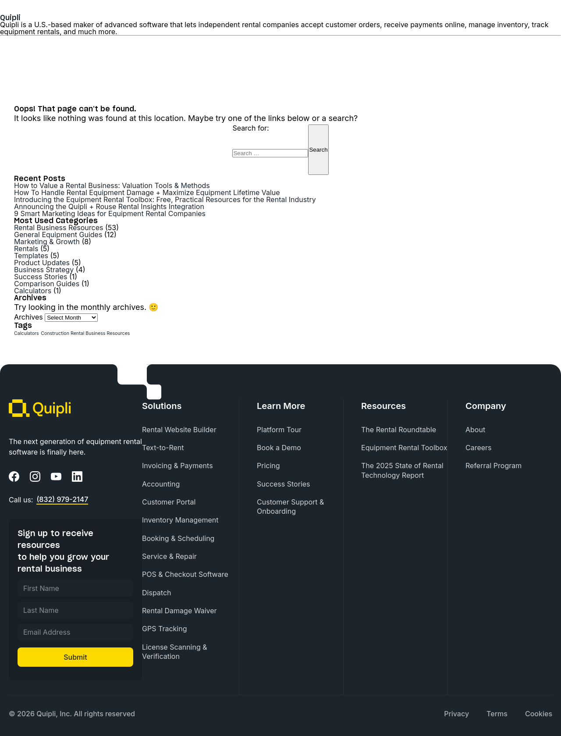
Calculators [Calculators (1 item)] (26, 333)
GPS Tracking (164, 628)
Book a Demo (279, 447)
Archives (28, 317)
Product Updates (42, 262)
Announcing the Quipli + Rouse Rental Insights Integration (109, 206)
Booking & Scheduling (178, 538)
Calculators (32, 290)
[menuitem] (190, 429)
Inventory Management (180, 520)
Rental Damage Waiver (179, 610)
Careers (478, 447)
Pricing (268, 465)
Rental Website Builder (179, 429)
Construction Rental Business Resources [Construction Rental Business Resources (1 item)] (85, 333)
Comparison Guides (46, 283)
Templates (31, 255)
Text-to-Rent (163, 447)
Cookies (538, 713)
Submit (75, 657)
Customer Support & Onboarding (290, 507)
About (475, 429)
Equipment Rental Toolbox (404, 447)
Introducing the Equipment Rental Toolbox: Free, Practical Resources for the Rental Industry (165, 199)
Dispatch (156, 592)
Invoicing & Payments (177, 465)
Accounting (161, 484)
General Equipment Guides (58, 234)
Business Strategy (44, 269)
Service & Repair (169, 556)
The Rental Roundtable (398, 429)
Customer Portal (168, 502)
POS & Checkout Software (185, 574)
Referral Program (493, 465)
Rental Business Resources (58, 227)
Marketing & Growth (47, 241)
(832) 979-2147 (62, 500)
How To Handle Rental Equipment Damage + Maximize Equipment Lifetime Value (147, 192)
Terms (497, 713)
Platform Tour (279, 429)
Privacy (456, 713)
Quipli (10, 17)
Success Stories (40, 276)
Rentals (26, 248)
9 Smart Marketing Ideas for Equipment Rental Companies (110, 213)
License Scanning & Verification (174, 652)
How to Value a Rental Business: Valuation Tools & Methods (112, 185)
